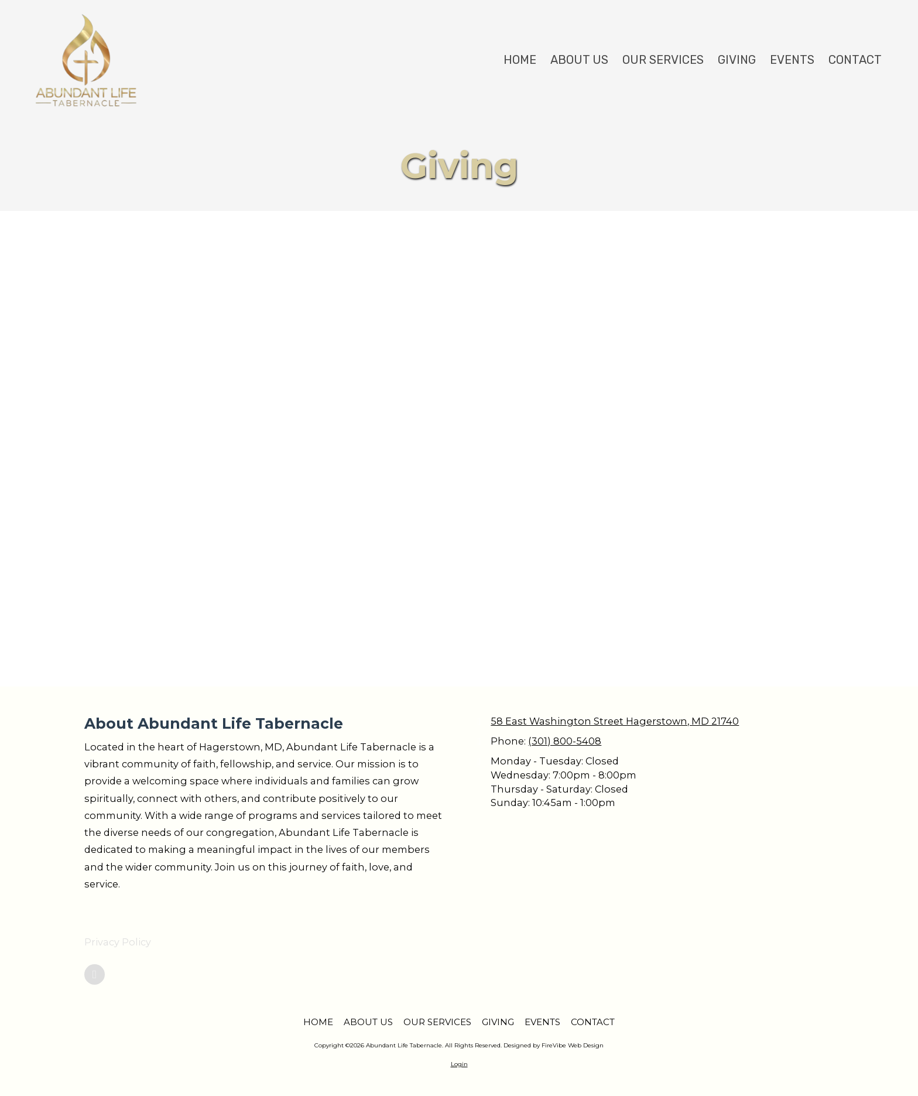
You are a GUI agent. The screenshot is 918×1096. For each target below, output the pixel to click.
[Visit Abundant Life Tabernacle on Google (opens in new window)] (94, 974)
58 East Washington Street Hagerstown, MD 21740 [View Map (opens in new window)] (615, 721)
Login (459, 1064)
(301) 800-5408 (564, 741)
